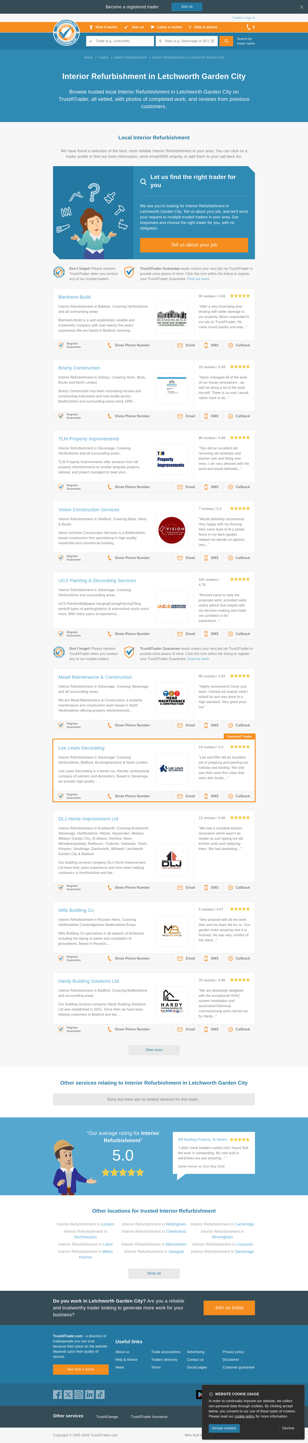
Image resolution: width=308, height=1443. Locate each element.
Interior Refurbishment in (85, 1224)
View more (154, 1050)
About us (122, 1352)
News (120, 1367)
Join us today (229, 1307)
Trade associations (166, 1352)
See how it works (80, 1369)
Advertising (195, 1352)
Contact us (195, 1359)
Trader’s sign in (243, 17)
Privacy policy (233, 1352)
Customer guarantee (239, 1367)
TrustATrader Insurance (149, 1417)
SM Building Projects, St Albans (202, 1139)
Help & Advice (126, 1359)
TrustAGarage (107, 1417)
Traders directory (164, 1359)
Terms (156, 1367)
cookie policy (245, 1416)
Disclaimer (231, 1359)
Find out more (198, 279)
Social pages (197, 1367)
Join (187, 6)
